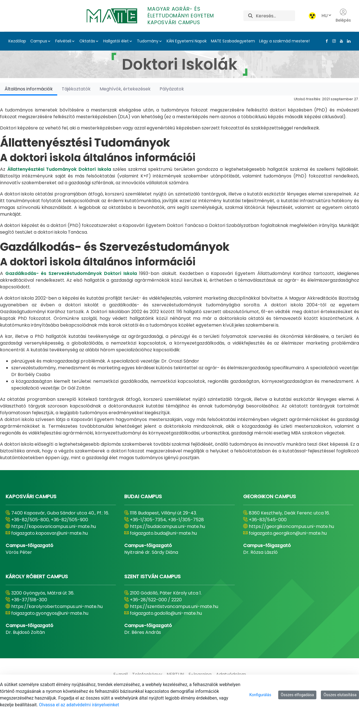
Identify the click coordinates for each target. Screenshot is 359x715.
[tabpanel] (179, 278)
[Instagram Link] (333, 41)
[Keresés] (275, 15)
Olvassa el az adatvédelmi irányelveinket (79, 704)
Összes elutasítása (339, 695)
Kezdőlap (17, 41)
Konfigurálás (260, 695)
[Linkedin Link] (347, 41)
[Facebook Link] (326, 41)
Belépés (343, 15)
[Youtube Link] (340, 41)
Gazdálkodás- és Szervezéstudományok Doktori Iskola (71, 273)
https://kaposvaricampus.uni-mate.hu (53, 526)
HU (326, 15)
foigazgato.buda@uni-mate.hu (163, 533)
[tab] (28, 88)
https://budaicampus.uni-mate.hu (167, 526)
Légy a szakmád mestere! (284, 41)
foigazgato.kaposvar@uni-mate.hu (49, 533)
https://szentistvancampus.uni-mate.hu (174, 606)
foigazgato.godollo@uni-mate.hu (166, 613)
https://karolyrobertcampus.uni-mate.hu (57, 606)
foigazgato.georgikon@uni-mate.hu (288, 533)
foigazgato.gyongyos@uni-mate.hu (49, 613)
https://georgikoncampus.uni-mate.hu (291, 526)
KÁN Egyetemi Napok (187, 41)
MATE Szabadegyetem (233, 41)
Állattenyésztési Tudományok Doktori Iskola (59, 169)
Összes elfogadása (297, 695)
